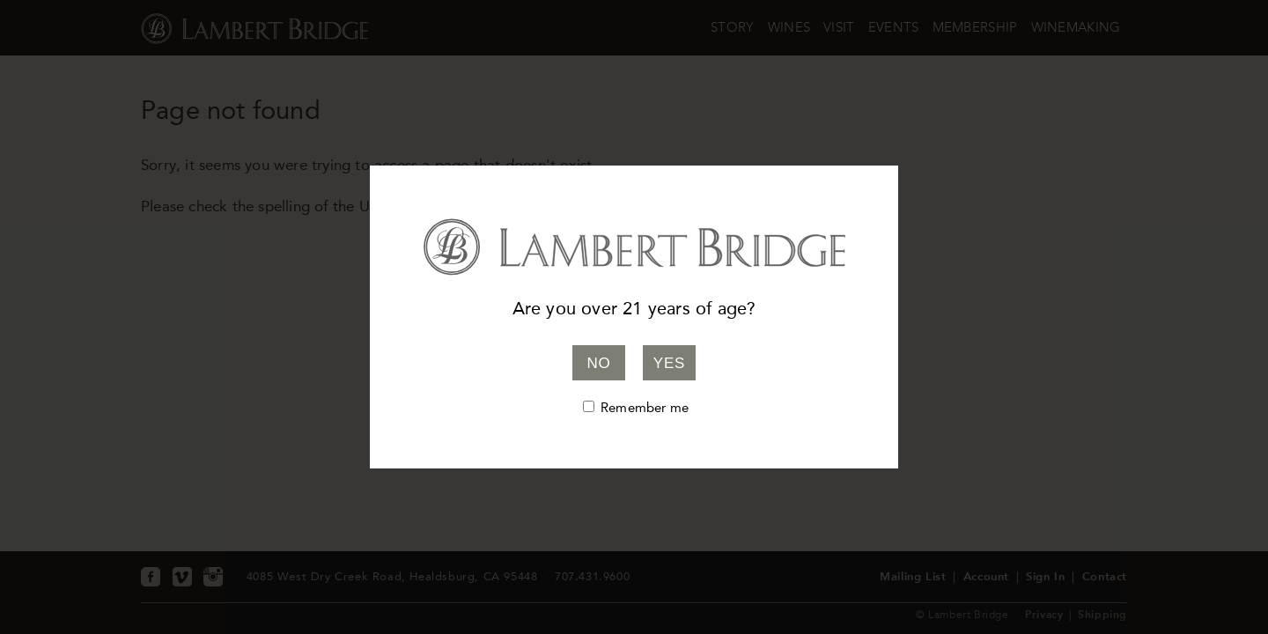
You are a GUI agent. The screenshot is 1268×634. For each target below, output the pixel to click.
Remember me (645, 408)
